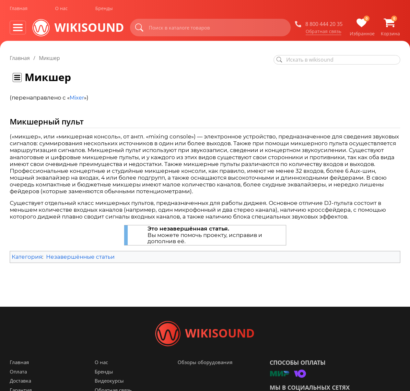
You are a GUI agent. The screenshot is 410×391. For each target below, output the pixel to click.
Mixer (77, 98)
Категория (27, 257)
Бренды (104, 9)
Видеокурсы (109, 381)
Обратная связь (323, 32)
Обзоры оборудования (205, 363)
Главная (19, 9)
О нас (61, 9)
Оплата (18, 372)
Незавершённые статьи (80, 257)
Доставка (20, 381)
